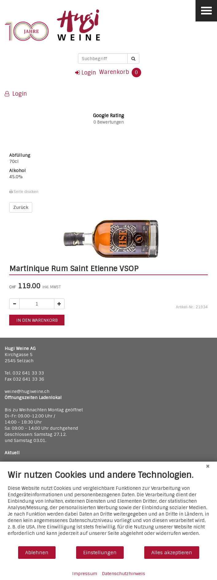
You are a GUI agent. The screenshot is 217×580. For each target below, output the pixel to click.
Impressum (84, 573)
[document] (108, 508)
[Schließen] (207, 466)
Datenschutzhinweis (123, 573)
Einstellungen (100, 552)
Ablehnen (36, 552)
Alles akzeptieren (171, 552)
